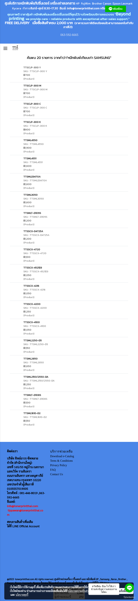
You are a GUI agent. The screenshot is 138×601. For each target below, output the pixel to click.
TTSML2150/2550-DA (35, 377)
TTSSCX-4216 (31, 286)
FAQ (53, 469)
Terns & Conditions (61, 460)
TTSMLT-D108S (32, 395)
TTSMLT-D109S (32, 213)
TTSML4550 (30, 140)
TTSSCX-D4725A (33, 231)
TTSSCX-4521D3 (32, 268)
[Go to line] (129, 587)
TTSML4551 (29, 158)
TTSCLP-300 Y (32, 67)
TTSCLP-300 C (32, 104)
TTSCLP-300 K (32, 122)
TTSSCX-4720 (31, 249)
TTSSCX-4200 (31, 304)
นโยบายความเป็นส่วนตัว (80, 591)
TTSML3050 (30, 195)
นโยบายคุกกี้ (22, 594)
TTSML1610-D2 (31, 413)
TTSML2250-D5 (32, 340)
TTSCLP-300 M (32, 86)
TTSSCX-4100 (31, 322)
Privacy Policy (58, 465)
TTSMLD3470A (32, 177)
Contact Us (56, 474)
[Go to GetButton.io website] (129, 597)
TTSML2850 (30, 359)
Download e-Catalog (62, 456)
